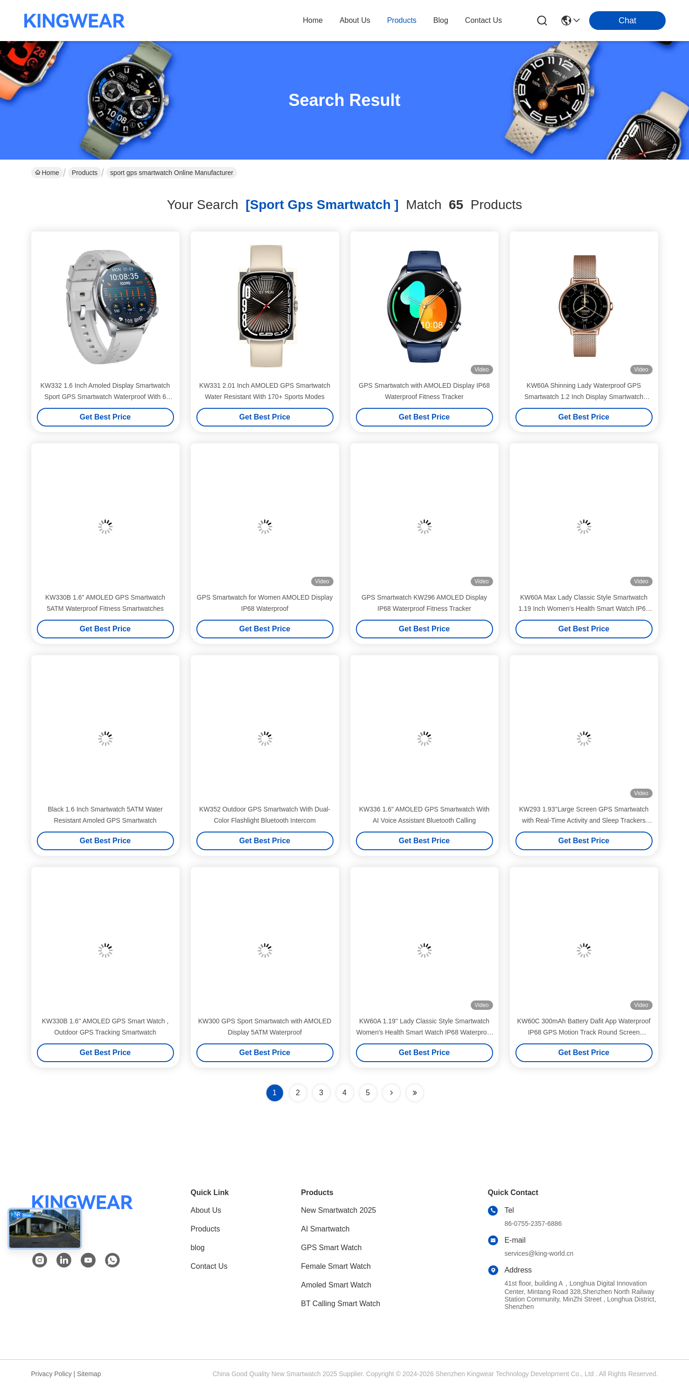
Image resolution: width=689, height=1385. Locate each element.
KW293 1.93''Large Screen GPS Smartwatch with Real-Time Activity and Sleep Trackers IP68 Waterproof (584, 820)
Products (84, 172)
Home (313, 20)
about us (355, 20)
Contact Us (209, 1266)
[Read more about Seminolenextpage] (391, 1092)
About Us (206, 1210)
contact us (483, 20)
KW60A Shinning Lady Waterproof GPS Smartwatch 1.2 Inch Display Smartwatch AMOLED (583, 397)
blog (440, 20)
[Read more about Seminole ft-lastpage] (414, 1092)
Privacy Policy (51, 1374)
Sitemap (89, 1374)
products (402, 20)
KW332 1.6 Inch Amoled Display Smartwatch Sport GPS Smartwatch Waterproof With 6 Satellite (105, 397)
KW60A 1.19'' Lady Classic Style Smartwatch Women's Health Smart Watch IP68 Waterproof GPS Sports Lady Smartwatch (424, 1032)
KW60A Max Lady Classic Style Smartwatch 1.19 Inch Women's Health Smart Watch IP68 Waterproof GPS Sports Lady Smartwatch (583, 608)
